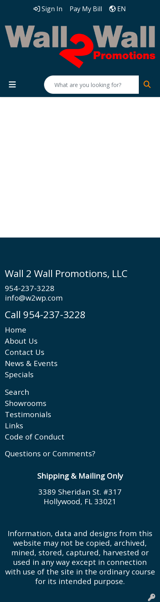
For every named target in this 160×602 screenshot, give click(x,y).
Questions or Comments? (50, 453)
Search (17, 392)
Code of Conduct (34, 437)
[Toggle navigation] (12, 84)
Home (15, 330)
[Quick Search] (91, 84)
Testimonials (28, 414)
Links (14, 425)
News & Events (31, 363)
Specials (19, 374)
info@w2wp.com (34, 298)
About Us (21, 341)
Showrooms (25, 403)
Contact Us (24, 352)
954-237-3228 (29, 288)
